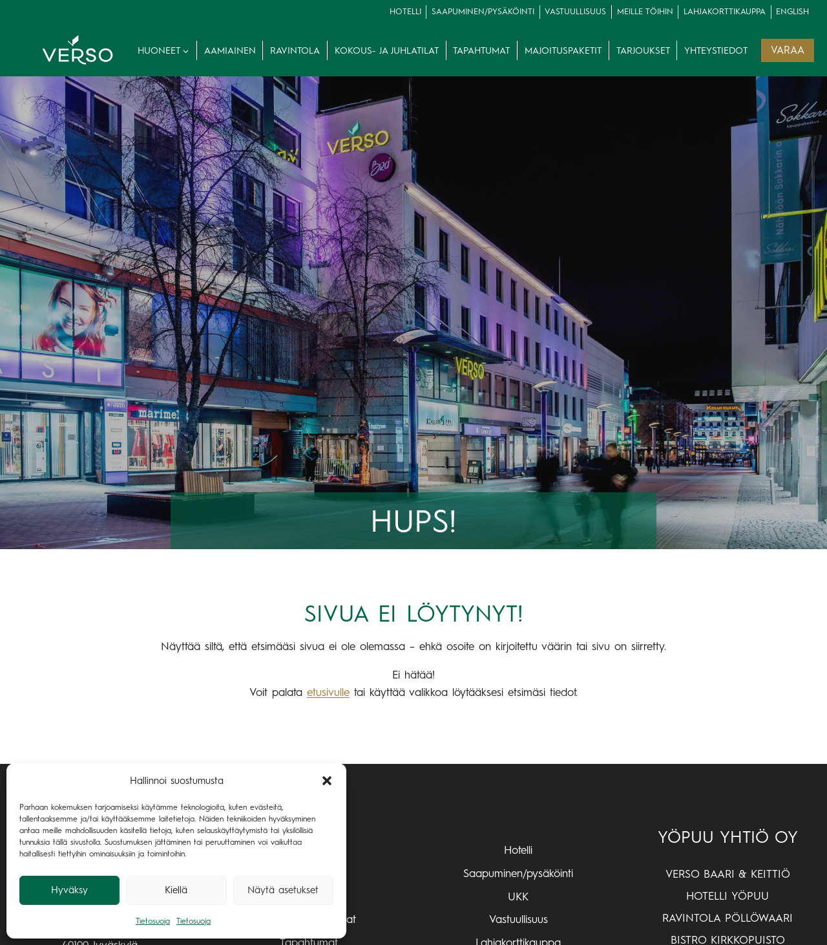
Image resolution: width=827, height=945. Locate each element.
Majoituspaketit (563, 50)
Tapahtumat (481, 50)
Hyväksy (69, 890)
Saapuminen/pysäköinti (483, 11)
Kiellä (176, 890)
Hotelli (405, 11)
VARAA (787, 50)
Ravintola (295, 50)
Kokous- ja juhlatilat (387, 50)
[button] (326, 780)
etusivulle (328, 692)
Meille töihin (645, 11)
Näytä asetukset (283, 890)
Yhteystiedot (716, 50)
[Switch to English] (792, 12)
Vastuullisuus (575, 11)
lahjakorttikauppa (725, 11)
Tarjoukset (643, 50)
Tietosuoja (153, 921)
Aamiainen (230, 50)
